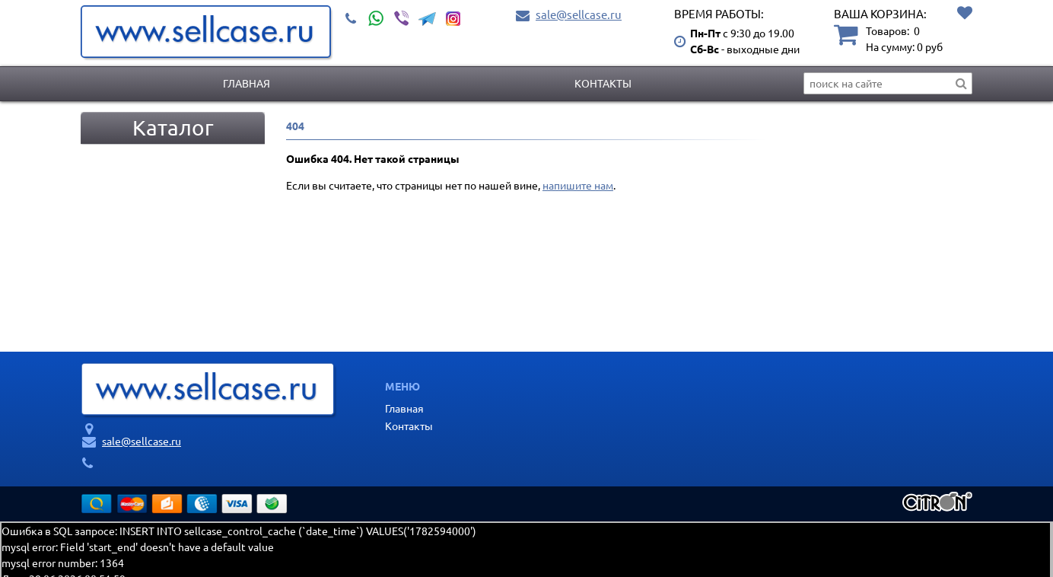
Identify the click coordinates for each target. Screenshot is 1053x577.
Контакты (602, 83)
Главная (246, 83)
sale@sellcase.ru (579, 14)
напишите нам (577, 185)
